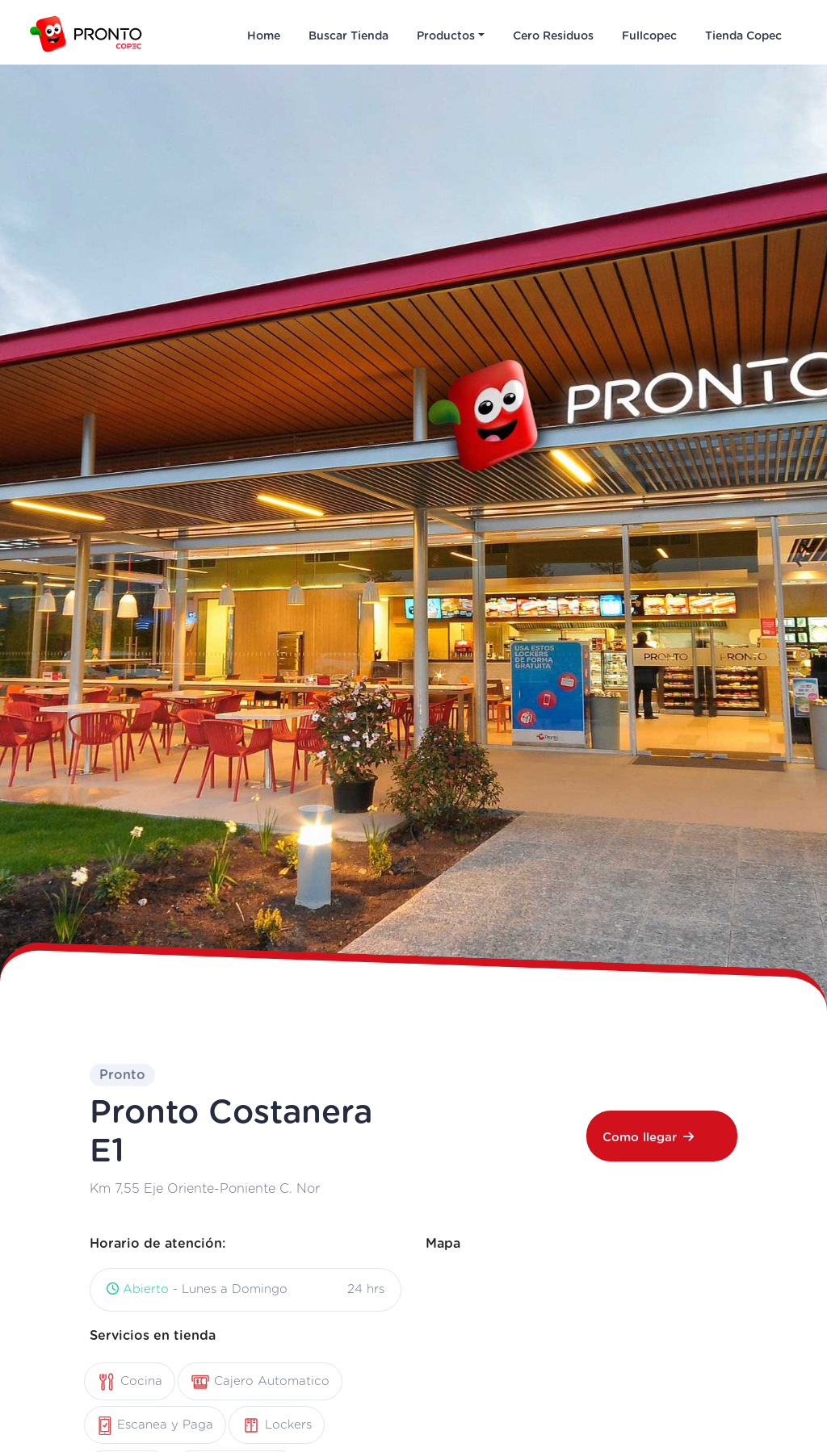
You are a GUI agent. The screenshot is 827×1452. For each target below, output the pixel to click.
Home (263, 36)
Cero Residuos (553, 36)
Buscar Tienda (348, 36)
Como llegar (648, 1137)
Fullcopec (649, 36)
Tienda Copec (743, 36)
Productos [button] (446, 36)
